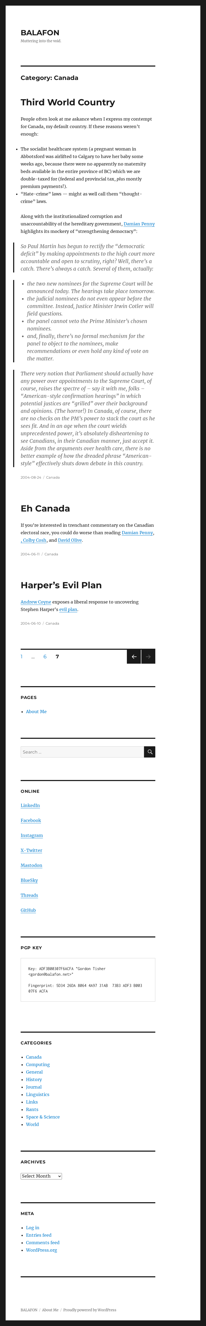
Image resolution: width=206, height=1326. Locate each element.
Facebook (31, 820)
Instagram (32, 835)
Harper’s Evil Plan (61, 585)
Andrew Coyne (36, 602)
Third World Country (68, 102)
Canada (53, 477)
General (34, 1072)
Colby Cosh (34, 540)
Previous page (134, 663)
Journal (34, 1087)
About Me (36, 711)
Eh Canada (45, 508)
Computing (38, 1064)
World (32, 1124)
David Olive (70, 540)
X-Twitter (31, 850)
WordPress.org (41, 1250)
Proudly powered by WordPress (89, 1310)
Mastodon (31, 865)
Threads (29, 895)
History (34, 1079)
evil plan (68, 609)
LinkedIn (30, 805)
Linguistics (37, 1094)
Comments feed (43, 1242)
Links (32, 1102)
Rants (32, 1109)
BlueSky (29, 880)
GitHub (28, 910)
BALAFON (40, 32)
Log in (32, 1227)
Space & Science (43, 1117)
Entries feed (39, 1235)
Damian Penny (139, 223)
